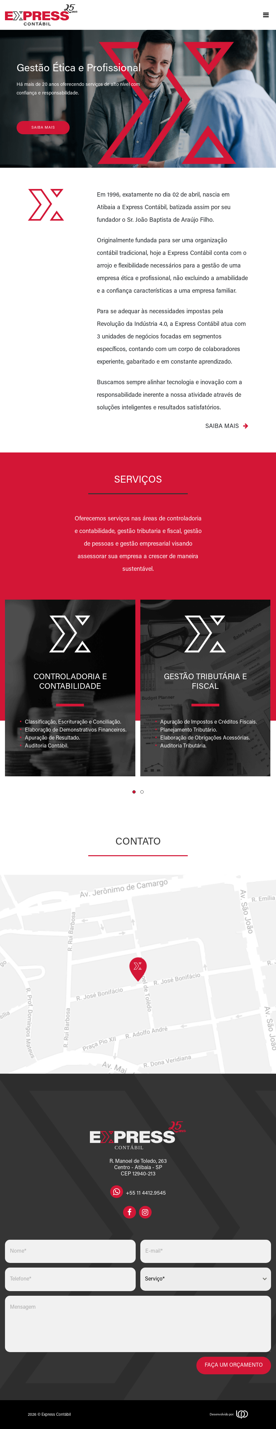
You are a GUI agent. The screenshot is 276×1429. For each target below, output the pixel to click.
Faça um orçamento (234, 1365)
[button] (134, 792)
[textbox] (199, 1279)
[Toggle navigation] (265, 15)
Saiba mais (226, 426)
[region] (138, 99)
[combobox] (205, 1279)
